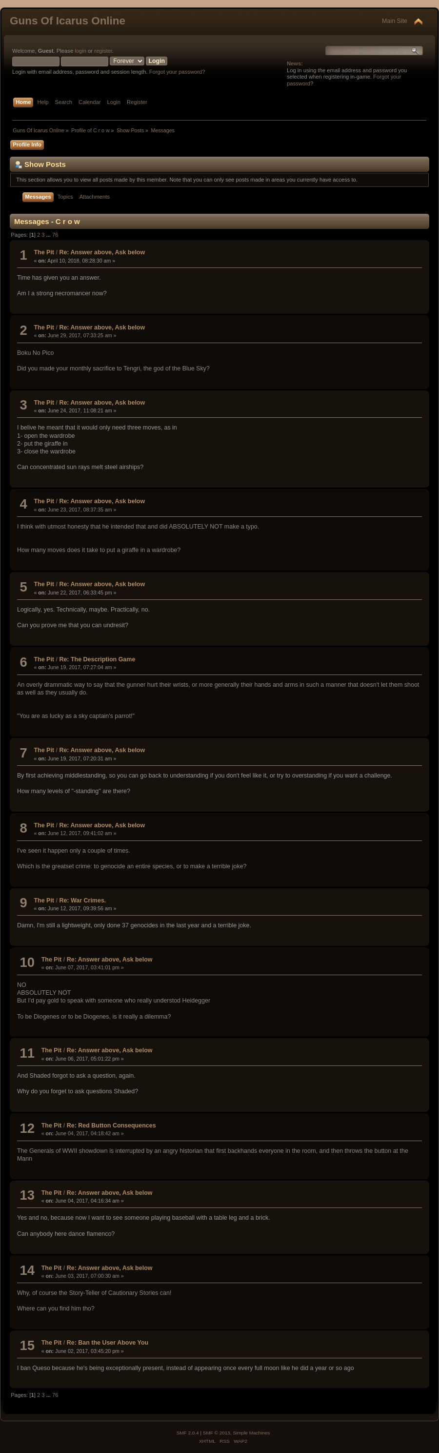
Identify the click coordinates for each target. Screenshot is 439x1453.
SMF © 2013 (216, 1432)
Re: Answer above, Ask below (102, 252)
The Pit (44, 252)
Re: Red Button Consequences (111, 1125)
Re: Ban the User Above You (107, 1342)
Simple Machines (251, 1432)
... (49, 235)
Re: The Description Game (97, 659)
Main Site (394, 21)
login (80, 51)
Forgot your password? (177, 72)
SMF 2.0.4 (188, 1432)
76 (55, 235)
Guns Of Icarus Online (67, 21)
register (103, 51)
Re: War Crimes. (82, 900)
